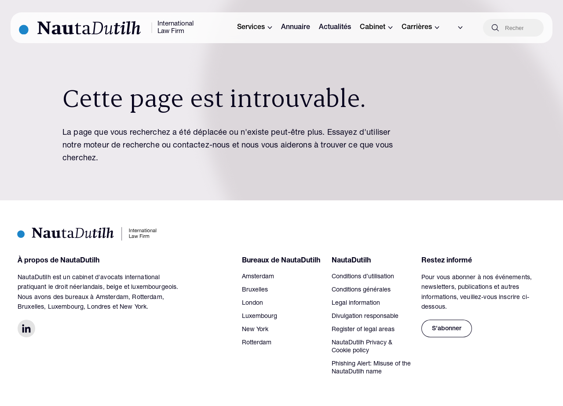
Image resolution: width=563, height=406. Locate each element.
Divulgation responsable (365, 317)
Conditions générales (361, 290)
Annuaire (295, 27)
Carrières (420, 27)
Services (254, 27)
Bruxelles (255, 290)
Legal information (356, 303)
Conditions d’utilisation (363, 277)
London (252, 303)
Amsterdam (258, 277)
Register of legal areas (363, 330)
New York (255, 330)
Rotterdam (256, 343)
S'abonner (446, 329)
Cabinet (376, 27)
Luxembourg (259, 317)
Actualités (335, 27)
